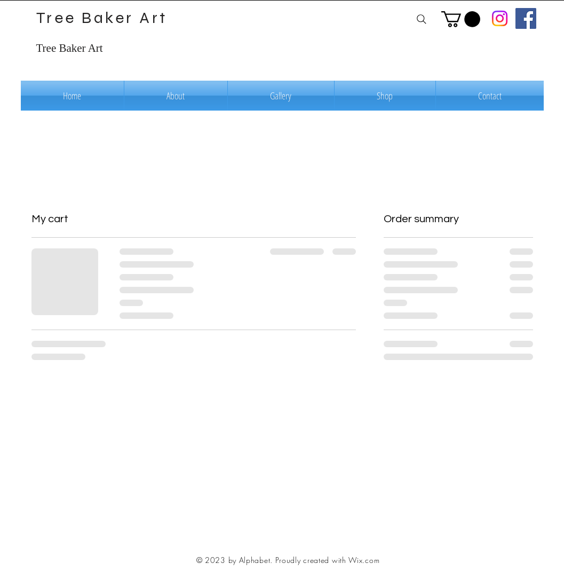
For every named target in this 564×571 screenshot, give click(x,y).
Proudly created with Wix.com (327, 560)
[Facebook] (525, 18)
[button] (460, 19)
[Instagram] (499, 18)
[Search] (421, 19)
